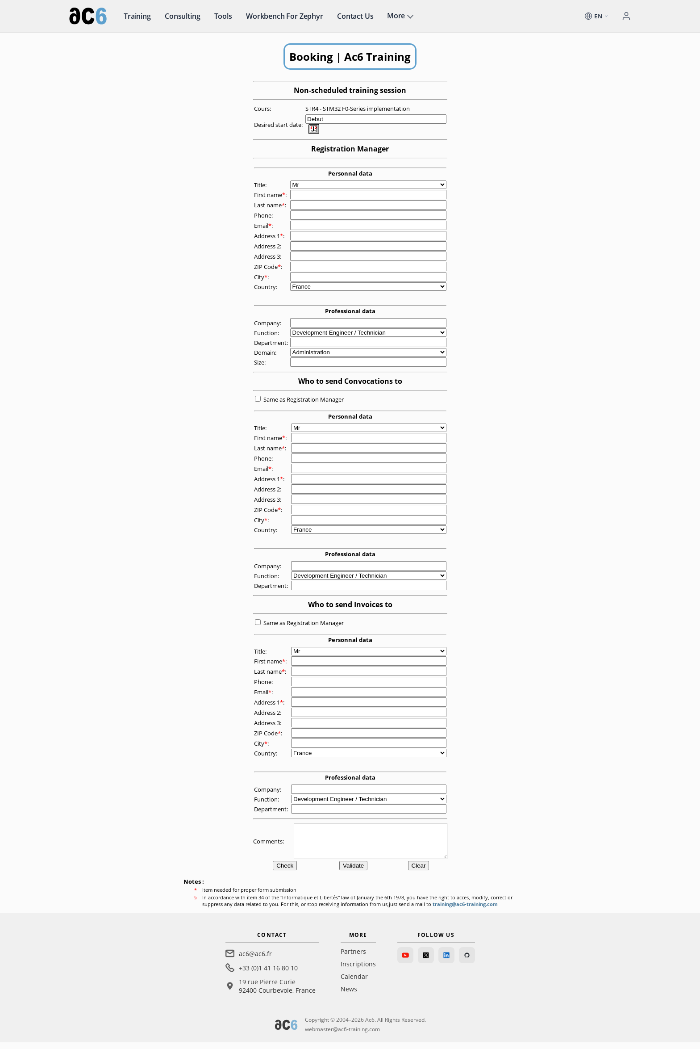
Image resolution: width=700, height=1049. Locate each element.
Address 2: (268, 246)
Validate (353, 872)
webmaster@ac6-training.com (342, 1035)
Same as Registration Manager (303, 399)
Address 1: (270, 236)
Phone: (264, 215)
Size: (260, 362)
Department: (271, 343)
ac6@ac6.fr (255, 960)
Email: (264, 226)
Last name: (271, 205)
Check (284, 872)
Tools (223, 16)
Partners (353, 958)
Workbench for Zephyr (284, 16)
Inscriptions (358, 970)
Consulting (182, 16)
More (396, 16)
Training (137, 16)
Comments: (269, 844)
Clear (419, 872)
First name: (271, 195)
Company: (268, 323)
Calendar (354, 983)
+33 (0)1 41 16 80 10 (268, 974)
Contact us (355, 16)
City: (262, 277)
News (349, 995)
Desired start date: (279, 125)
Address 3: (268, 256)
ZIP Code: (268, 267)
